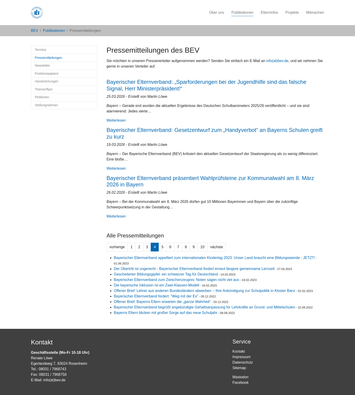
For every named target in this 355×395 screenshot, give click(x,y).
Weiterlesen (116, 120)
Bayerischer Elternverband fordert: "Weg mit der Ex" (156, 296)
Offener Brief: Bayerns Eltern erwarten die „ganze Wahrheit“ (162, 302)
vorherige (117, 247)
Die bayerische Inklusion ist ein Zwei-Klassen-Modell (156, 285)
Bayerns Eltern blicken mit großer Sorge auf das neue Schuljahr (165, 313)
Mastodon (240, 377)
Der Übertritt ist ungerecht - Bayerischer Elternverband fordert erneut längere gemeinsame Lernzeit (194, 269)
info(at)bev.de (277, 61)
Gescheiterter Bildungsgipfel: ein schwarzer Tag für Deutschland (166, 274)
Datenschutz (242, 362)
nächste (216, 247)
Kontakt (238, 351)
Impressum (241, 357)
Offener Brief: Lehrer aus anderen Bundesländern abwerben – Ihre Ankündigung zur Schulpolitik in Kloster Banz (204, 291)
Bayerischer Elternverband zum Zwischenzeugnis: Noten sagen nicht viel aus (176, 280)
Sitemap (239, 368)
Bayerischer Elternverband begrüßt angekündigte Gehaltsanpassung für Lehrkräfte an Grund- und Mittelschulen (204, 307)
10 (202, 247)
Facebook (240, 382)
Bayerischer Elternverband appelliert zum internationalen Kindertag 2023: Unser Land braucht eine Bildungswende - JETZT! (214, 258)
